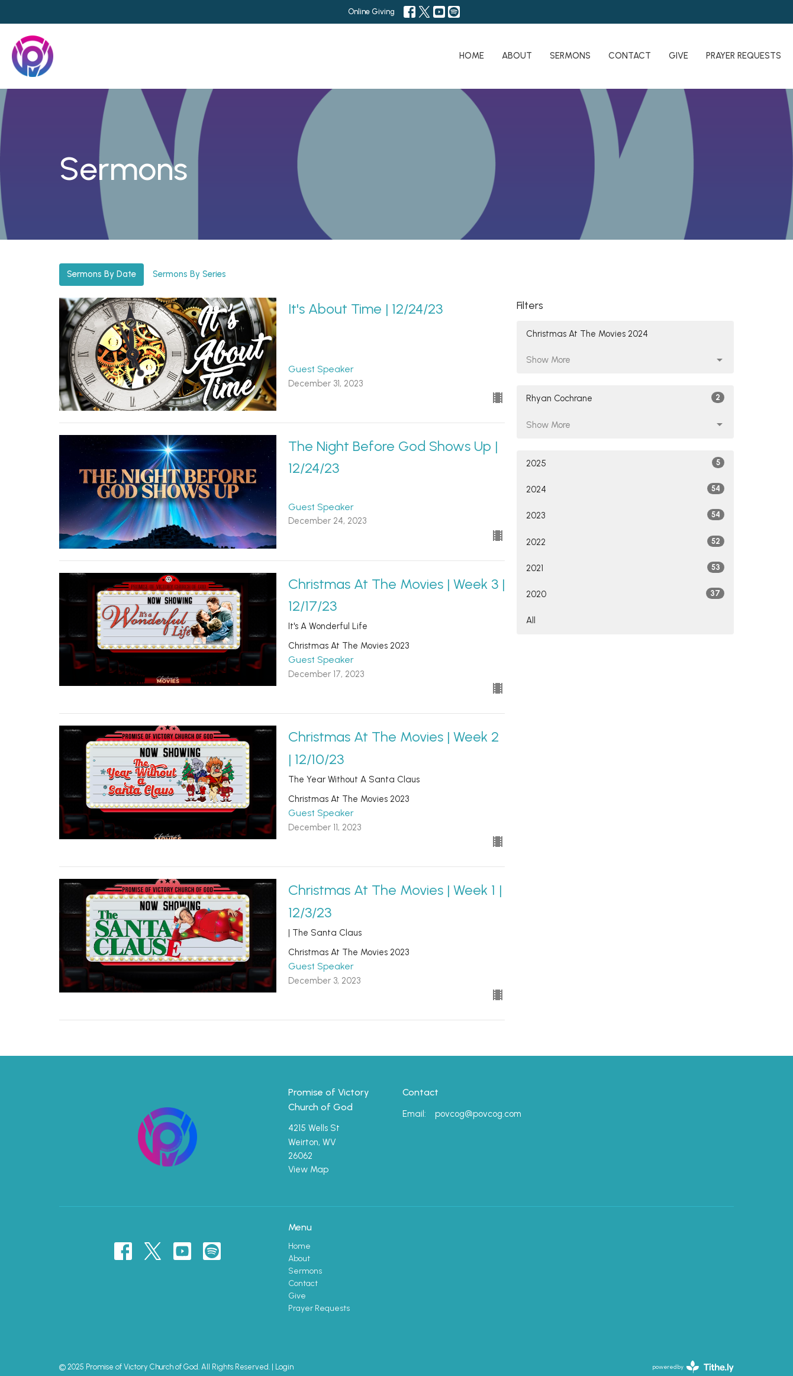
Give (678, 55)
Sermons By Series (189, 274)
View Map (308, 1169)
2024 (625, 489)
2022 (625, 541)
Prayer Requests (743, 55)
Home (471, 55)
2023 (625, 515)
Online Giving (371, 11)
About (517, 55)
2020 (625, 594)
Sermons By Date (101, 274)
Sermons (570, 55)
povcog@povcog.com (478, 1113)
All (531, 620)
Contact (629, 55)
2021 (625, 567)
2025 (625, 463)
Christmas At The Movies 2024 (587, 333)
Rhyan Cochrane (625, 398)
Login (284, 1366)
